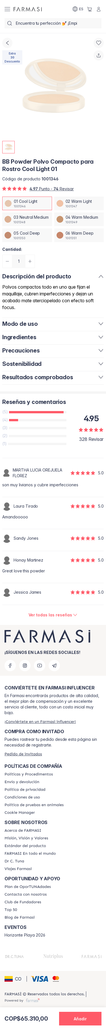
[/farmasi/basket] (89, 9)
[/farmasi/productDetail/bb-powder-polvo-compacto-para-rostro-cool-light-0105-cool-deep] (27, 235)
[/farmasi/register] (40, 721)
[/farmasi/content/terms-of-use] (22, 797)
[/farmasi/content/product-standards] (25, 846)
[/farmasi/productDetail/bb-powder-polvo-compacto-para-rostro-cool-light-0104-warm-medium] (79, 219)
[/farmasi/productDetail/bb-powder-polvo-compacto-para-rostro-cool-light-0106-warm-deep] (79, 235)
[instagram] (25, 665)
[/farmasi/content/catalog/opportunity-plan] (28, 887)
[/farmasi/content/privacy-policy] (25, 789)
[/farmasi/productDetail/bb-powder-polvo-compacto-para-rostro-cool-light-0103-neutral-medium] (27, 219)
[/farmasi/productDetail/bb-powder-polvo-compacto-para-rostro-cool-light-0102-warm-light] (79, 203)
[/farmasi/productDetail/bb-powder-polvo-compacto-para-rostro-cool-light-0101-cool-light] (27, 203)
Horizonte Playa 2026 (25, 935)
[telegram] (54, 665)
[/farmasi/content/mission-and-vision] (26, 838)
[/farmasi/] (28, 9)
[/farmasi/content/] (20, 812)
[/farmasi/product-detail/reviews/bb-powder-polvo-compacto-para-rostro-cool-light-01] (53, 615)
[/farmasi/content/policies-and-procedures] (29, 774)
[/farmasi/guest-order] (23, 754)
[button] (15, 978)
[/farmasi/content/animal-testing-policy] (34, 805)
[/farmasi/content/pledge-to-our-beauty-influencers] (14, 861)
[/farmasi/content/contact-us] (26, 894)
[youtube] (39, 665)
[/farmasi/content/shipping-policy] (22, 782)
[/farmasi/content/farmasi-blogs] (20, 917)
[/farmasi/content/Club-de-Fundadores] (23, 902)
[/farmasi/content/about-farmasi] (23, 830)
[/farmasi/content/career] (18, 869)
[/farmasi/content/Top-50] (11, 910)
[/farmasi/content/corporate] (30, 853)
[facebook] (10, 665)
